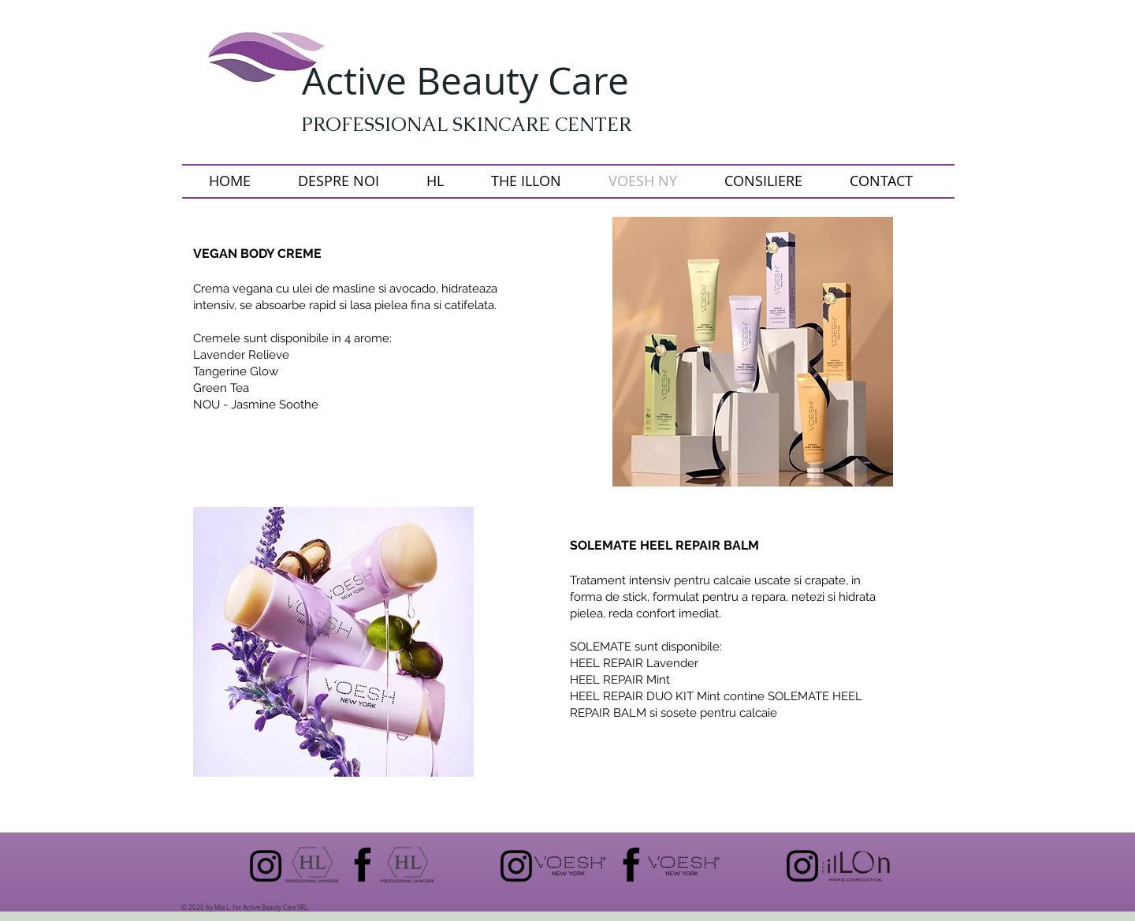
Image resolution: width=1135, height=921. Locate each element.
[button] (752, 352)
